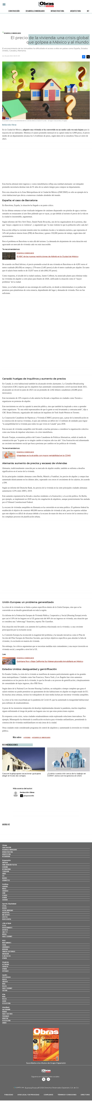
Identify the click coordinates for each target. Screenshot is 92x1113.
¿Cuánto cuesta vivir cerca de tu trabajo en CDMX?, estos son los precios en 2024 (66, 774)
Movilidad (5, 949)
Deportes (5, 930)
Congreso (5, 891)
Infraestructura (57, 11)
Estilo (4, 925)
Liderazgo (5, 966)
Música (4, 934)
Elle (3, 994)
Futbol (4, 906)
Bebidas (4, 1012)
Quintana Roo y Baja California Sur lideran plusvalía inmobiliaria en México (50, 661)
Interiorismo (6, 856)
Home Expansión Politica (9, 865)
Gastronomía (6, 1009)
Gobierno (5, 886)
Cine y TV (4, 932)
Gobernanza (5, 947)
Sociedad (5, 900)
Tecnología (5, 871)
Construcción (13, 11)
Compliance (48, 1095)
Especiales (5, 971)
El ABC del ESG (6, 956)
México (4, 889)
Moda (3, 984)
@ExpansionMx (28, 796)
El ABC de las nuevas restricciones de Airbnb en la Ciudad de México (47, 256)
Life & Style (6, 923)
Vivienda (28, 737)
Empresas (5, 862)
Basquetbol (5, 912)
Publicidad (8, 1095)
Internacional (6, 869)
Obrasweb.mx (48, 1079)
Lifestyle (5, 917)
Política (5, 884)
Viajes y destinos (7, 1014)
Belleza (4, 986)
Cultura (4, 990)
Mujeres (4, 878)
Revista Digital (6, 919)
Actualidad (5, 964)
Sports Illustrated (9, 904)
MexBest (5, 1007)
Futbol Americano (7, 910)
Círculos (5, 981)
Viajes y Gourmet (7, 936)
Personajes (5, 1016)
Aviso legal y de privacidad (28, 1095)
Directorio (85, 1095)
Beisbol (4, 908)
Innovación (5, 954)
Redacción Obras (27, 792)
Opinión (4, 897)
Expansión (6, 860)
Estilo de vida (6, 1003)
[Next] (87, 758)
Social (4, 945)
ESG (3, 876)
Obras (4, 845)
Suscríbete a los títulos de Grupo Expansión (46, 1063)
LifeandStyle (6, 880)
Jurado (4, 1023)
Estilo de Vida (6, 1020)
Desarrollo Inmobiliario (35, 11)
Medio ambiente (6, 943)
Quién (4, 975)
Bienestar (5, 1018)
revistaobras (43, 1079)
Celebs (4, 1001)
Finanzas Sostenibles (8, 951)
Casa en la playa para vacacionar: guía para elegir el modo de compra (21, 774)
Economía (5, 867)
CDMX (3, 893)
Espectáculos (6, 977)
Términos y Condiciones (67, 1095)
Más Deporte (6, 915)
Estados (4, 895)
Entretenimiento (7, 928)
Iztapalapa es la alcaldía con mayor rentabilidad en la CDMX (44, 455)
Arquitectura (75, 11)
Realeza (4, 979)
